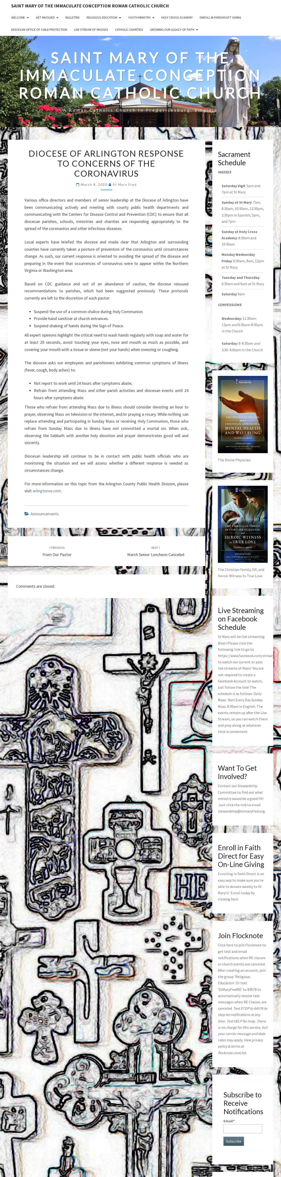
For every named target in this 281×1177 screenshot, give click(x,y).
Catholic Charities (129, 29)
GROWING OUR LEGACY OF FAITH (172, 29)
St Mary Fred (125, 184)
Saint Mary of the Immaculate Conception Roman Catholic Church (90, 6)
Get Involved (45, 17)
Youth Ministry (139, 17)
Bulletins (72, 17)
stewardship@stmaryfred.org (241, 811)
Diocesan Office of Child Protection (39, 29)
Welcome (18, 17)
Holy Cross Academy (177, 17)
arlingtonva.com (47, 490)
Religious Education (102, 17)
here (234, 899)
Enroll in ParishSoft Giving (220, 17)
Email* (242, 1126)
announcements (45, 513)
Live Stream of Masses (91, 29)
